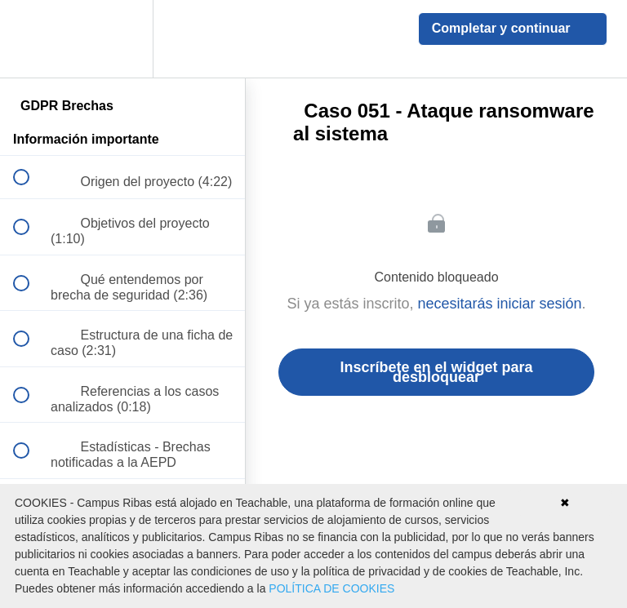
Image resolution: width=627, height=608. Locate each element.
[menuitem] (122, 39)
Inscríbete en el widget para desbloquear (436, 372)
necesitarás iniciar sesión (499, 303)
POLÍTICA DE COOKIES (331, 588)
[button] (30, 39)
